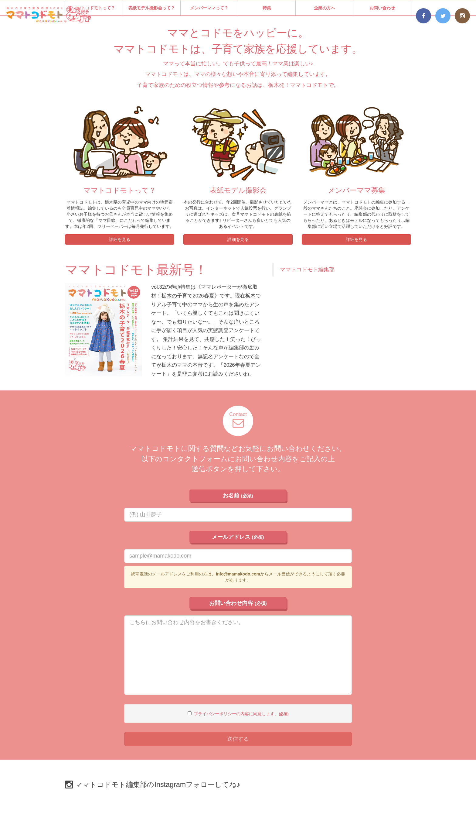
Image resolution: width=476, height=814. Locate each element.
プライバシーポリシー (215, 713)
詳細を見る (119, 239)
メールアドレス (238, 537)
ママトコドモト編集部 (307, 269)
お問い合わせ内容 (238, 603)
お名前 (238, 496)
